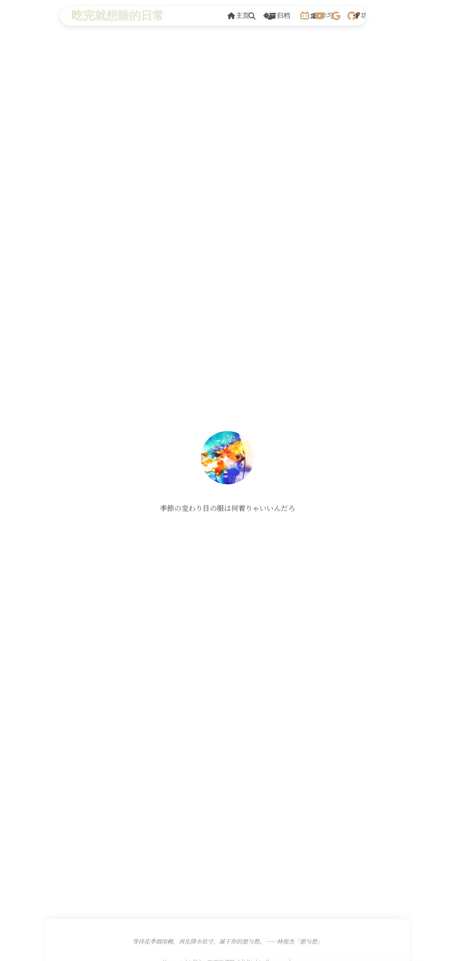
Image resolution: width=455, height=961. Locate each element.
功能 (363, 15)
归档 (279, 15)
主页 (238, 15)
